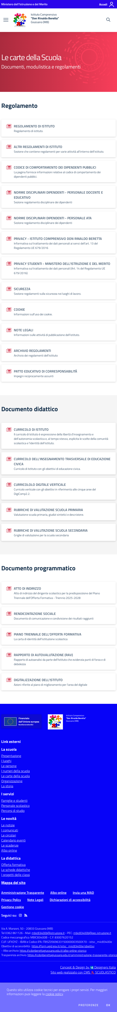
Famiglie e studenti (14, 800)
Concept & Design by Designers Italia (88, 967)
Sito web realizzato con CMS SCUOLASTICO (83, 972)
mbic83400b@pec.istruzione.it (92, 933)
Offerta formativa (13, 864)
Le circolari (8, 835)
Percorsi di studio (13, 810)
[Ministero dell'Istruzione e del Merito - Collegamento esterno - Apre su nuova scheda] (24, 4)
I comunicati (9, 830)
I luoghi (6, 760)
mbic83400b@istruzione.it (48, 933)
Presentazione (11, 755)
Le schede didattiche (15, 869)
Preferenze (88, 1005)
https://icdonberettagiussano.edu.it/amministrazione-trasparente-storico (72, 955)
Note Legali (35, 899)
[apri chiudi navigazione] (5, 20)
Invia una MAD (83, 892)
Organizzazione (11, 780)
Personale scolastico (15, 805)
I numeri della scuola (15, 770)
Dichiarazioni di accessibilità (70, 899)
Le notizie (8, 825)
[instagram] (20, 915)
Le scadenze (9, 845)
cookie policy (54, 993)
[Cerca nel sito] (108, 20)
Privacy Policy (11, 899)
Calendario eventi (13, 840)
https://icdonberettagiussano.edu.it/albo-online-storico (53, 950)
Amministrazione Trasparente (22, 892)
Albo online (9, 850)
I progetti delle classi (15, 874)
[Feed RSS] (26, 915)
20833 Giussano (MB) (39, 928)
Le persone (9, 765)
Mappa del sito (13, 882)
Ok (108, 1005)
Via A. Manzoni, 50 (12, 928)
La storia (7, 786)
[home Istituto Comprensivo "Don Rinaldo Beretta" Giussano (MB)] (36, 20)
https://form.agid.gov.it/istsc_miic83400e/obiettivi (63, 946)
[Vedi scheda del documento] (58, 128)
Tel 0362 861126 (12, 933)
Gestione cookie (12, 906)
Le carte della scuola (15, 775)
